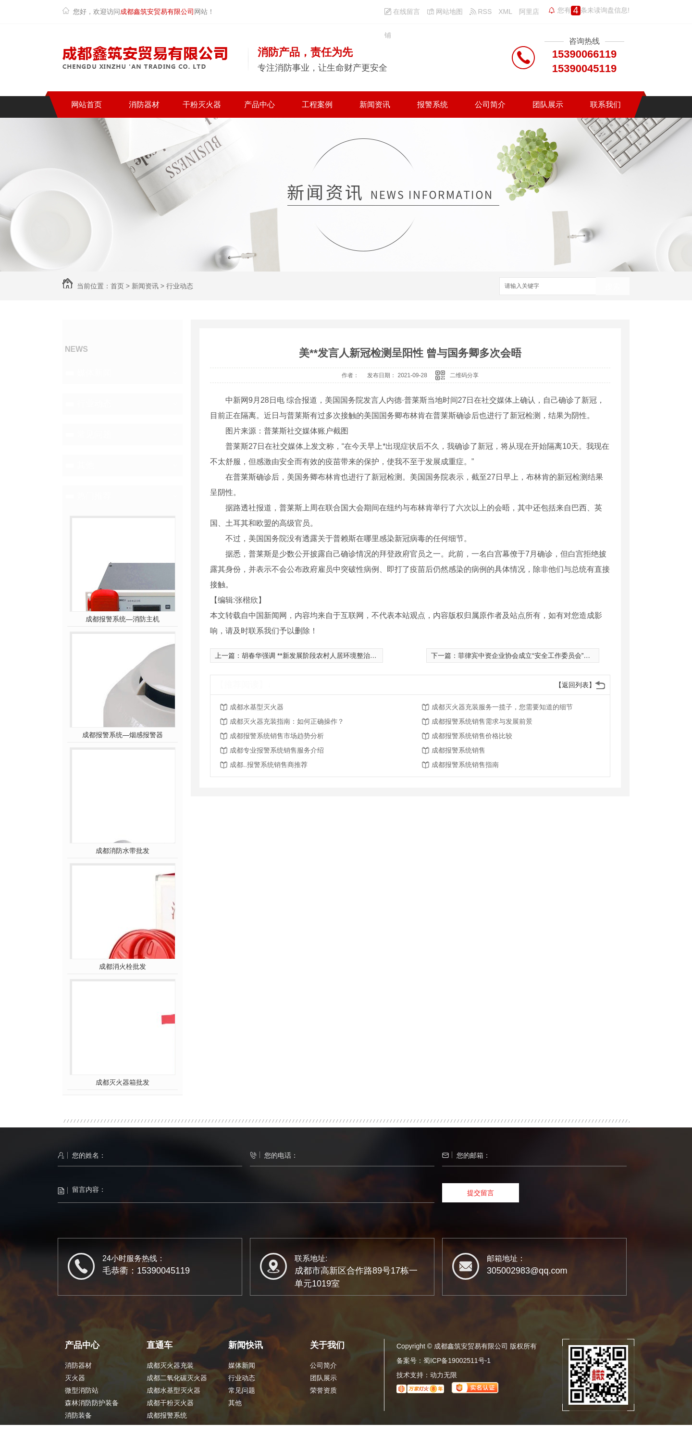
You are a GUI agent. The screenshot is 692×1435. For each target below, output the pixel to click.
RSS (481, 11)
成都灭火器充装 (170, 1365)
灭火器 (75, 1378)
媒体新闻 (94, 373)
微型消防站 (82, 1390)
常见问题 (94, 434)
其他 (85, 465)
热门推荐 (94, 496)
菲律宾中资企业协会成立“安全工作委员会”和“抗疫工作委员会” (550, 655)
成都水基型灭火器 (257, 707)
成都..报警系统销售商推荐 (269, 764)
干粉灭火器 (202, 104)
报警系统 (432, 104)
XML (505, 11)
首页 (117, 286)
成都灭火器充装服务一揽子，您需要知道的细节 (502, 707)
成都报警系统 (167, 1415)
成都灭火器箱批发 (122, 1082)
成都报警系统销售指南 (465, 764)
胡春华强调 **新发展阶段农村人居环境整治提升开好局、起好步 (336, 655)
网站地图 (445, 11)
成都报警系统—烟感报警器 (122, 735)
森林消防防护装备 (92, 1403)
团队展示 (547, 104)
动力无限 (443, 1375)
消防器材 (144, 104)
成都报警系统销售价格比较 (472, 736)
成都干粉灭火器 (170, 1403)
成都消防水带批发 (122, 850)
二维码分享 (464, 375)
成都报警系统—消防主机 (123, 619)
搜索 (612, 287)
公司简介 (490, 104)
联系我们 (605, 104)
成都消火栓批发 (122, 966)
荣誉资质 (323, 1390)
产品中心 (259, 104)
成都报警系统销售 (458, 750)
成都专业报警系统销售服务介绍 (277, 750)
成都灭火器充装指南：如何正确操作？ (287, 721)
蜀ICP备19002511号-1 (457, 1360)
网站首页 (86, 104)
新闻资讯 (374, 104)
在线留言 (402, 11)
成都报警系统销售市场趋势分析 (277, 736)
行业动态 (179, 286)
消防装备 (78, 1415)
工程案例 (317, 104)
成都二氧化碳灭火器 (177, 1378)
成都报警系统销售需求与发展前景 (482, 721)
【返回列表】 (575, 685)
